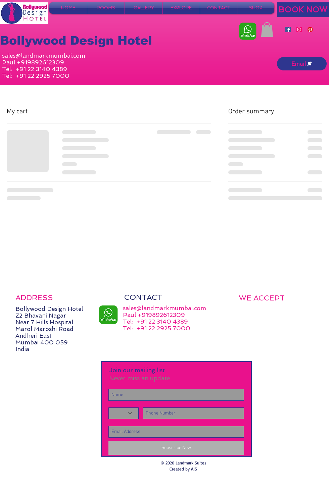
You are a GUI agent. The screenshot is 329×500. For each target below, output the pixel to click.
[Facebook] (288, 29)
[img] (246, 310)
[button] (267, 29)
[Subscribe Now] (176, 448)
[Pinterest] (310, 29)
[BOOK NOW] (303, 9)
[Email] (302, 63)
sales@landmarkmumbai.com (43, 55)
